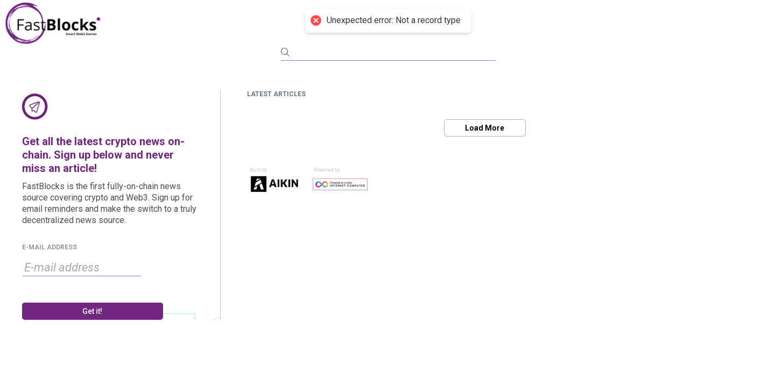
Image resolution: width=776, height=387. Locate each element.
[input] (82, 267)
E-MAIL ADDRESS (49, 247)
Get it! (92, 311)
